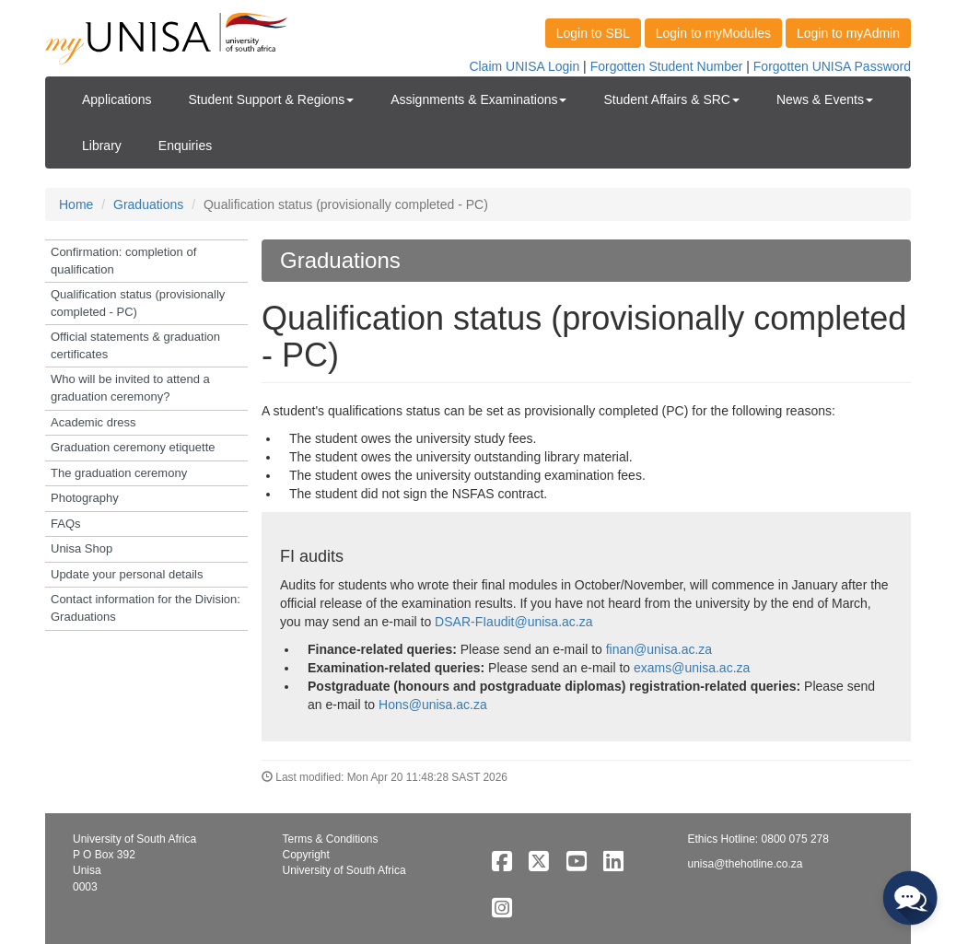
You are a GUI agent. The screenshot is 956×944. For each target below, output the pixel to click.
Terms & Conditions (331, 839)
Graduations (148, 204)
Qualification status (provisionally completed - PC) (138, 303)
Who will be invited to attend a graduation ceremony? (130, 387)
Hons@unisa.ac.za (433, 704)
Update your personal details (127, 574)
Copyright (306, 854)
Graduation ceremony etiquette (133, 447)
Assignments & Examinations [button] (478, 99)
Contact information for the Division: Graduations (145, 608)
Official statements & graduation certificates (135, 345)
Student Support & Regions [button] (272, 99)
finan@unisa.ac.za (659, 649)
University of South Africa (344, 870)
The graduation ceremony (119, 473)
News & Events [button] (824, 99)
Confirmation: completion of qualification (123, 260)
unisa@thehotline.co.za (745, 863)
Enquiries (185, 145)
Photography (85, 498)
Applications (117, 99)
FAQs (66, 523)
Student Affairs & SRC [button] (671, 99)
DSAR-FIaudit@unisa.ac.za (513, 621)
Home (76, 204)
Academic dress (93, 422)
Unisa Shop (81, 548)
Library (102, 145)
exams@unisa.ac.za (692, 667)
